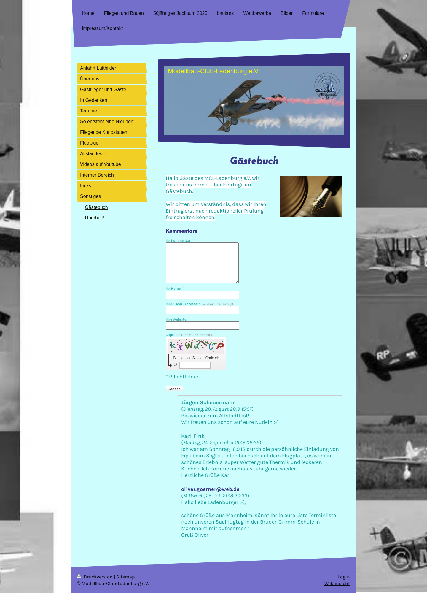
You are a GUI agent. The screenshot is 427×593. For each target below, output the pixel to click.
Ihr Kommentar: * (180, 240)
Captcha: (189, 335)
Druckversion (95, 577)
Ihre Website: (176, 319)
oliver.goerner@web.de (210, 489)
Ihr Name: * (175, 288)
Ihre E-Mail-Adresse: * (200, 304)
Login (344, 577)
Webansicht (337, 583)
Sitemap (125, 577)
